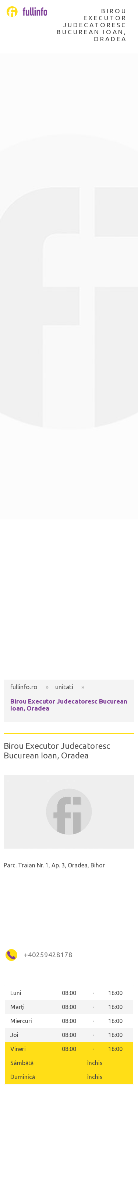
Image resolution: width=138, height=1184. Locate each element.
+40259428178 (48, 955)
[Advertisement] (69, 600)
